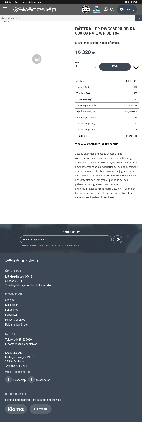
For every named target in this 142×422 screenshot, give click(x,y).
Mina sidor (11, 304)
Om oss (10, 300)
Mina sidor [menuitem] (105, 10)
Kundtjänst (11, 309)
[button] (5, 9)
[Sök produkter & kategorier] (67, 18)
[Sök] (138, 18)
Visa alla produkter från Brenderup (96, 144)
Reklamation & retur (16, 324)
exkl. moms (131, 2)
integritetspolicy (72, 245)
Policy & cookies (15, 319)
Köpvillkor (11, 314)
